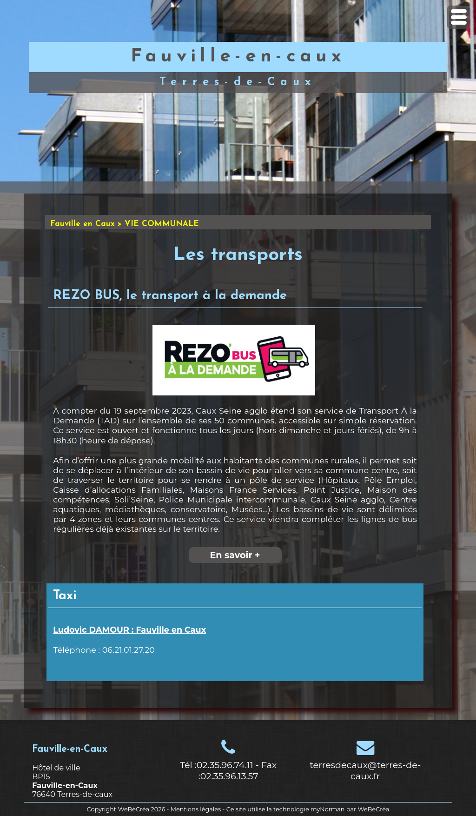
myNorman (328, 809)
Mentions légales (196, 809)
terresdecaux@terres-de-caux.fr (365, 770)
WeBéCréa (133, 809)
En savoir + (235, 555)
